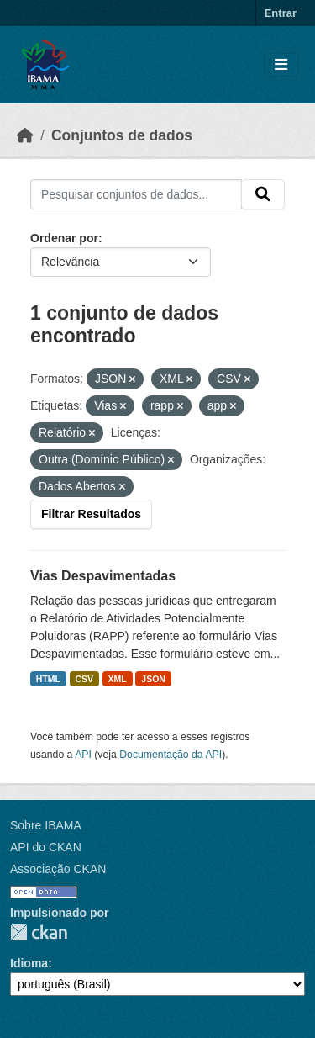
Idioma (29, 963)
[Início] (25, 135)
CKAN (38, 932)
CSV (85, 679)
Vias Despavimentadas (103, 576)
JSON (153, 679)
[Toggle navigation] (281, 65)
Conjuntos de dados (121, 135)
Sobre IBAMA (45, 825)
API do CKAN (45, 847)
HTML (48, 679)
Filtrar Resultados (91, 514)
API (83, 754)
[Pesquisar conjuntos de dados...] (136, 194)
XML (117, 679)
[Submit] (263, 194)
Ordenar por (64, 238)
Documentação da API (170, 754)
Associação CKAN (58, 869)
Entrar (281, 13)
